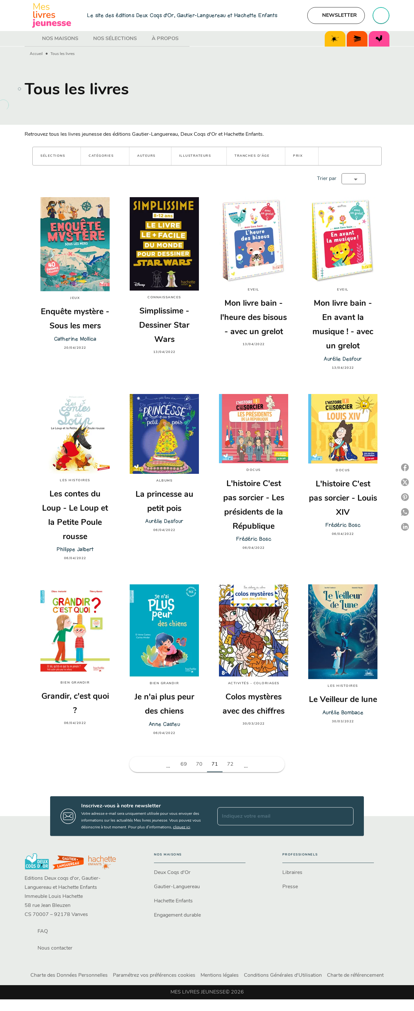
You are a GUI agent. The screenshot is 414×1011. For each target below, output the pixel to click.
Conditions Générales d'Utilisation (283, 975)
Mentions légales (220, 975)
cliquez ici (181, 827)
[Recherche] (381, 15)
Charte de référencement (355, 975)
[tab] (31, 39)
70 (199, 764)
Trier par (326, 178)
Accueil (36, 54)
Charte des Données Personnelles (69, 975)
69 (183, 764)
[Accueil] (52, 15)
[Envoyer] (346, 816)
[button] (336, 15)
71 (215, 764)
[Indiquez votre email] (277, 816)
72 (230, 764)
